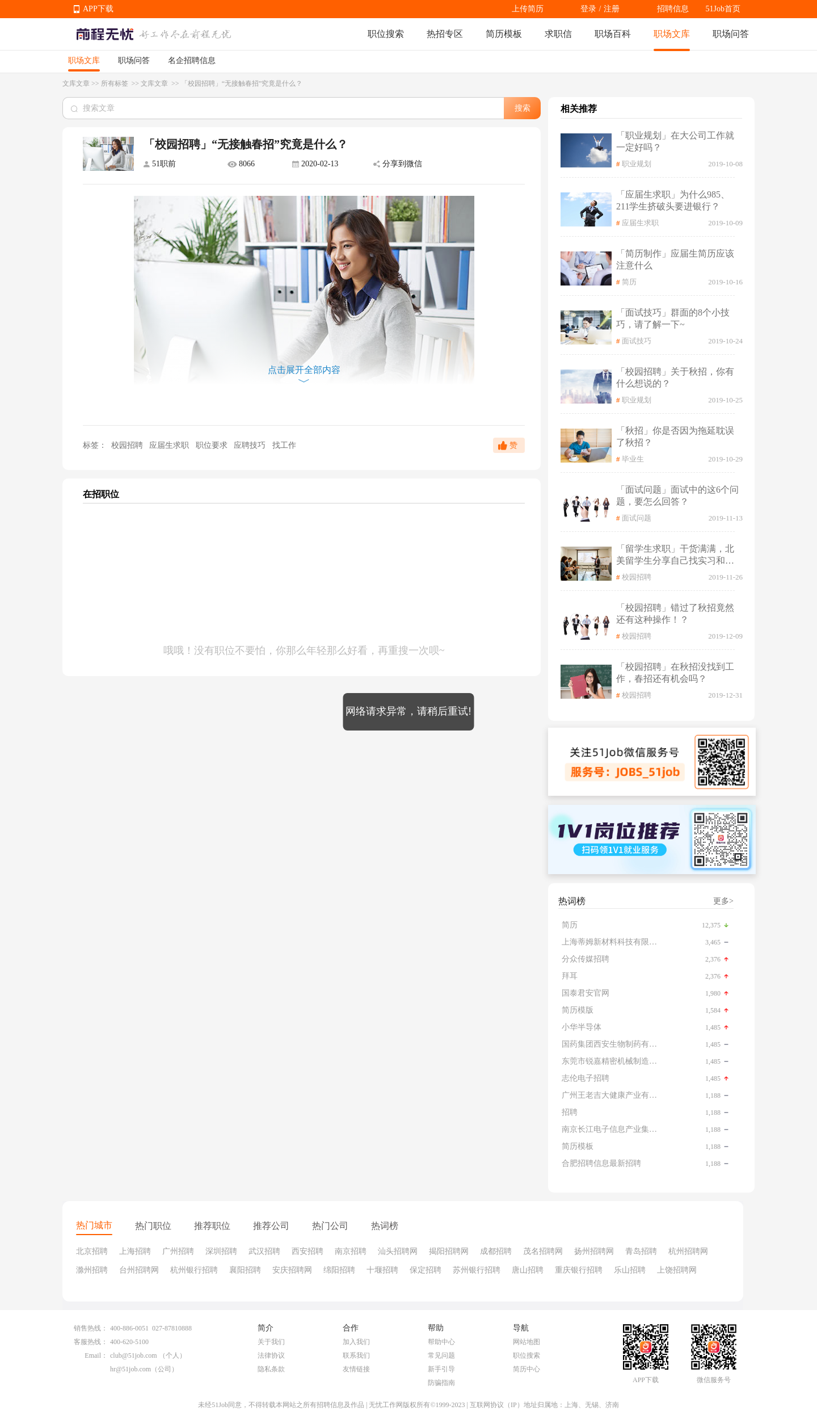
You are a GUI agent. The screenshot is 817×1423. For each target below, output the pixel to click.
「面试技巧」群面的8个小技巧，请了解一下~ (673, 318)
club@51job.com (133, 1355)
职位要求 (213, 445)
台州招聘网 (139, 1270)
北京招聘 (92, 1251)
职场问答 (731, 34)
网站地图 (526, 1342)
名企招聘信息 (192, 60)
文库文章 (76, 83)
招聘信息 (673, 9)
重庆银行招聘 (579, 1270)
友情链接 (356, 1369)
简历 (629, 282)
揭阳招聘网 (449, 1251)
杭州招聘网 (688, 1251)
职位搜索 (386, 34)
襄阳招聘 (245, 1270)
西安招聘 (307, 1251)
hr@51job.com (130, 1369)
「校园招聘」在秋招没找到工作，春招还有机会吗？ (675, 672)
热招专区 (445, 34)
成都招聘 (496, 1251)
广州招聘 (178, 1251)
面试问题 (636, 518)
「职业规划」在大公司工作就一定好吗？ (675, 141)
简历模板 (504, 34)
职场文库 (672, 34)
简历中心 (526, 1369)
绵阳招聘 (339, 1270)
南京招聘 (351, 1251)
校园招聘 (127, 445)
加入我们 (356, 1342)
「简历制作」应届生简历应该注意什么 (675, 259)
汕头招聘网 (398, 1251)
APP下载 (98, 9)
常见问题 (441, 1355)
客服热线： (91, 1342)
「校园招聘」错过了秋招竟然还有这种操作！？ (675, 613)
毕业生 (633, 459)
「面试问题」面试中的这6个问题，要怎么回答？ (677, 495)
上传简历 (528, 9)
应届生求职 (170, 445)
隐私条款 (271, 1369)
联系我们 (356, 1355)
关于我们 (271, 1342)
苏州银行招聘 (476, 1270)
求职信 (558, 34)
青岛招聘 (641, 1251)
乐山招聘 (630, 1270)
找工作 (284, 445)
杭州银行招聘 (194, 1270)
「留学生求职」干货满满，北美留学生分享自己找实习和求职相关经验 (675, 555)
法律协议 (271, 1355)
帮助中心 (441, 1342)
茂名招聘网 (543, 1251)
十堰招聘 (382, 1270)
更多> (723, 901)
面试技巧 (636, 341)
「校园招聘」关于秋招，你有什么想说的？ (675, 377)
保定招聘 (425, 1270)
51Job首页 (723, 9)
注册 (612, 9)
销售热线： (91, 1328)
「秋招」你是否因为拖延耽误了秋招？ (675, 436)
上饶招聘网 (677, 1270)
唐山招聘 (528, 1270)
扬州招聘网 (594, 1251)
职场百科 (613, 34)
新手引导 (441, 1369)
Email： (96, 1355)
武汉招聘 (264, 1251)
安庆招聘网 (292, 1270)
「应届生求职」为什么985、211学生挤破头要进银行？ (673, 200)
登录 (588, 9)
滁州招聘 (92, 1270)
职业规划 (636, 163)
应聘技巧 (251, 445)
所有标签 (115, 83)
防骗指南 (441, 1383)
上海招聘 (135, 1251)
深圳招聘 (221, 1251)
